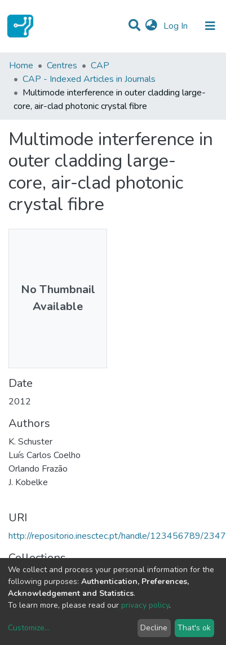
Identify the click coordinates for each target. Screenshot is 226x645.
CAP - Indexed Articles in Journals (89, 79)
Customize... (29, 627)
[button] (151, 26)
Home (21, 65)
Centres (62, 65)
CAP (100, 65)
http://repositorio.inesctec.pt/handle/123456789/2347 (117, 536)
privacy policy (145, 605)
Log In (176, 26)
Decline (153, 627)
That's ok (194, 627)
